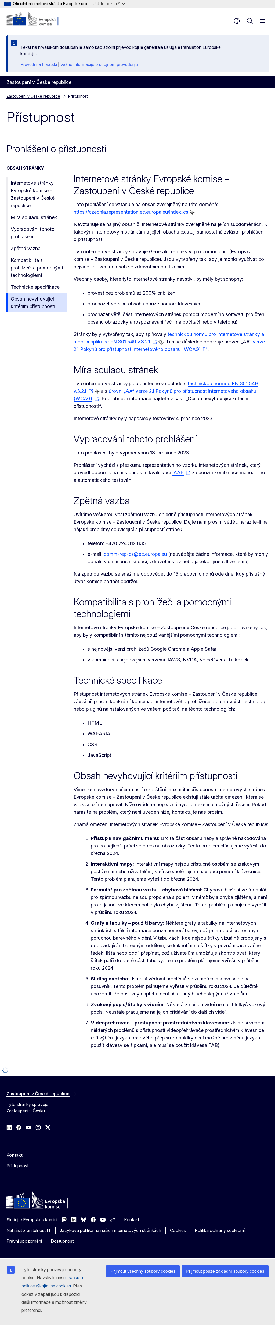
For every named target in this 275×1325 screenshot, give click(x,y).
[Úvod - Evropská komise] (39, 19)
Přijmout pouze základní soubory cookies (225, 1271)
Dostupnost (62, 1241)
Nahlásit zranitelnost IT (28, 1230)
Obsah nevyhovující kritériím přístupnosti (33, 302)
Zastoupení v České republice (33, 96)
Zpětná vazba (26, 248)
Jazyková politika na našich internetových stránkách (110, 1230)
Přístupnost (17, 1165)
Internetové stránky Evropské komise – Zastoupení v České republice (33, 194)
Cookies (178, 1230)
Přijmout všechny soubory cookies (142, 1271)
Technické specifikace (35, 287)
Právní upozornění (24, 1241)
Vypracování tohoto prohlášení (33, 232)
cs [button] (237, 21)
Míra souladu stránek (34, 217)
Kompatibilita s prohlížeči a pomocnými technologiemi (37, 267)
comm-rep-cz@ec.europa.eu (135, 554)
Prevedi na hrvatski (38, 64)
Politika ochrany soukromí (220, 1230)
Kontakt (131, 1219)
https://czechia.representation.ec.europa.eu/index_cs (131, 212)
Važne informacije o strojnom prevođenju (99, 64)
